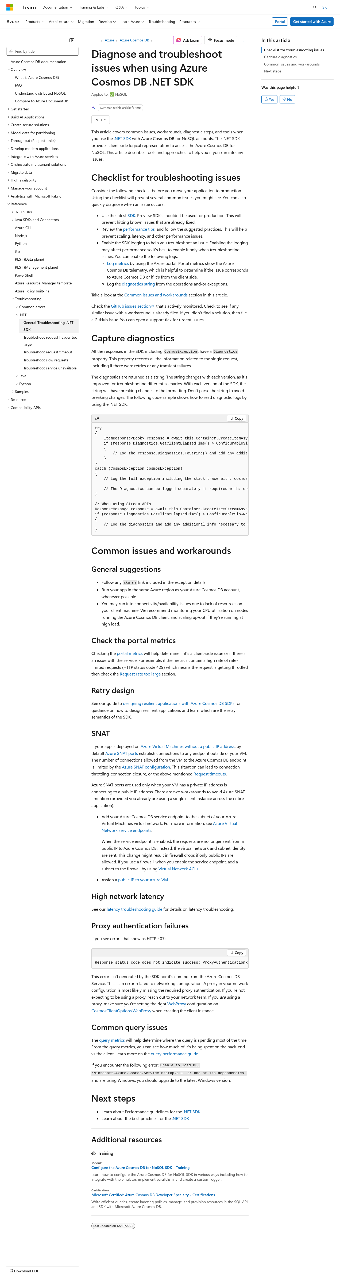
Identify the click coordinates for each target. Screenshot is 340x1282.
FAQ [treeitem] (18, 85)
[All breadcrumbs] (96, 40)
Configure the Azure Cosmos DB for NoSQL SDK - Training (140, 1167)
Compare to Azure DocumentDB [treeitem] (41, 100)
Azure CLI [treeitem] (23, 227)
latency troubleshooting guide (134, 909)
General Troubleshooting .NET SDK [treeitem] (49, 326)
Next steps (272, 71)
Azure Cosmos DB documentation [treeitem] (38, 61)
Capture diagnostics (280, 56)
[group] (170, 479)
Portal (280, 21)
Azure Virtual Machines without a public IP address (188, 746)
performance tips (139, 229)
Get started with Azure (312, 21)
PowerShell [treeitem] (24, 275)
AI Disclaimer (17, 1265)
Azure (109, 40)
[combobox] (42, 51)
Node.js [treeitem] (21, 235)
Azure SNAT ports (121, 753)
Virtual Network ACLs (178, 868)
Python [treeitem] (21, 243)
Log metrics (118, 263)
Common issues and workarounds (156, 295)
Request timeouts (210, 774)
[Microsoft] (9, 7)
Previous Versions (48, 1265)
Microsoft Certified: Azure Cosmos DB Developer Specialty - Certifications (153, 1194)
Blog (72, 1265)
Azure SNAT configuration (146, 767)
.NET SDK (122, 138)
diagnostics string (138, 284)
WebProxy (176, 1003)
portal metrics (130, 653)
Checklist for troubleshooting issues (294, 49)
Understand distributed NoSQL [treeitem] (40, 93)
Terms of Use (195, 1265)
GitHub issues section (131, 306)
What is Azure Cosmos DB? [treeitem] (37, 77)
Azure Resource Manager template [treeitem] (43, 282)
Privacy (117, 1265)
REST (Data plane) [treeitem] (29, 259)
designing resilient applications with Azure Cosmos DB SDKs (178, 703)
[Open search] (315, 7)
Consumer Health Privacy (153, 1265)
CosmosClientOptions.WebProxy (121, 1010)
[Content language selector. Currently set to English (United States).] (30, 1253)
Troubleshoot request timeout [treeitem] (48, 351)
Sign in (328, 7)
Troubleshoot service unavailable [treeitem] (50, 367)
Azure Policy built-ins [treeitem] (32, 291)
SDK (131, 215)
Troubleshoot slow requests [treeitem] (46, 359)
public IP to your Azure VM (143, 879)
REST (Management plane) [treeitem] (36, 267)
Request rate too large (140, 674)
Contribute (96, 1265)
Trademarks (221, 1265)
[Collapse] (72, 40)
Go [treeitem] (17, 251)
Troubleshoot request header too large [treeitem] (50, 341)
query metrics (112, 1040)
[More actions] (244, 40)
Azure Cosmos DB (134, 40)
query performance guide (174, 1053)
